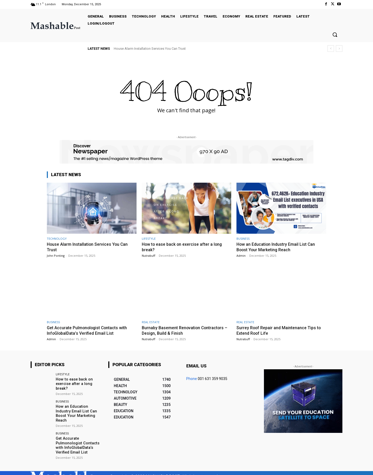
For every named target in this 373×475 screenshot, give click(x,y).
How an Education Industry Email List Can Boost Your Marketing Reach (277, 247)
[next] (339, 48)
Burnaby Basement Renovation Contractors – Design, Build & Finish (185, 330)
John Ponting (56, 255)
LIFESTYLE (149, 238)
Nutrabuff (148, 255)
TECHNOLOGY (57, 238)
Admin (241, 255)
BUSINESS (243, 238)
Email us (196, 365)
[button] (334, 34)
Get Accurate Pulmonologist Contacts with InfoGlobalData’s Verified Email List (89, 330)
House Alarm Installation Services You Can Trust (150, 49)
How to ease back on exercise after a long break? (73, 382)
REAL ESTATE (151, 321)
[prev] (330, 48)
